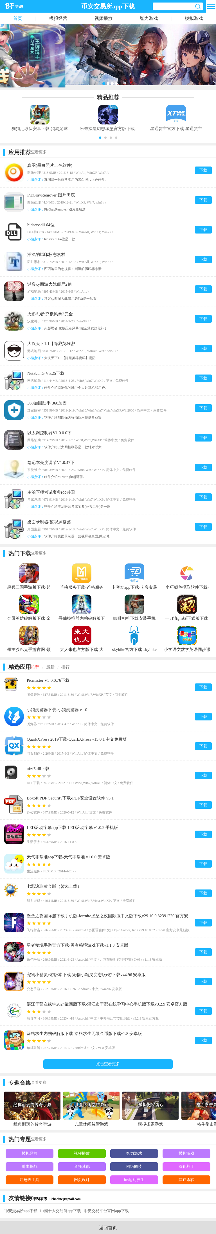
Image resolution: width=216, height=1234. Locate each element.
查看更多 (39, 152)
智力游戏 (149, 18)
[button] (100, 138)
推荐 (35, 667)
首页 (17, 18)
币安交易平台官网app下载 (106, 1211)
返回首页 (108, 1227)
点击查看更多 (108, 1064)
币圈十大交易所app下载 (60, 1211)
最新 (50, 667)
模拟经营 (58, 18)
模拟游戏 (194, 18)
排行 (65, 667)
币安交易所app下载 (20, 1211)
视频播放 (103, 18)
